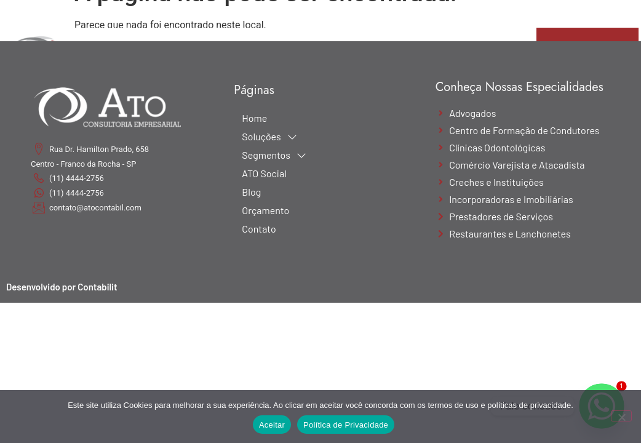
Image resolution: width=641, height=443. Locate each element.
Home (254, 118)
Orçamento (265, 210)
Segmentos (274, 155)
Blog (251, 192)
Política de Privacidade (345, 424)
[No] (621, 415)
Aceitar (272, 424)
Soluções (269, 136)
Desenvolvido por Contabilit (61, 286)
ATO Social (264, 173)
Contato (259, 228)
